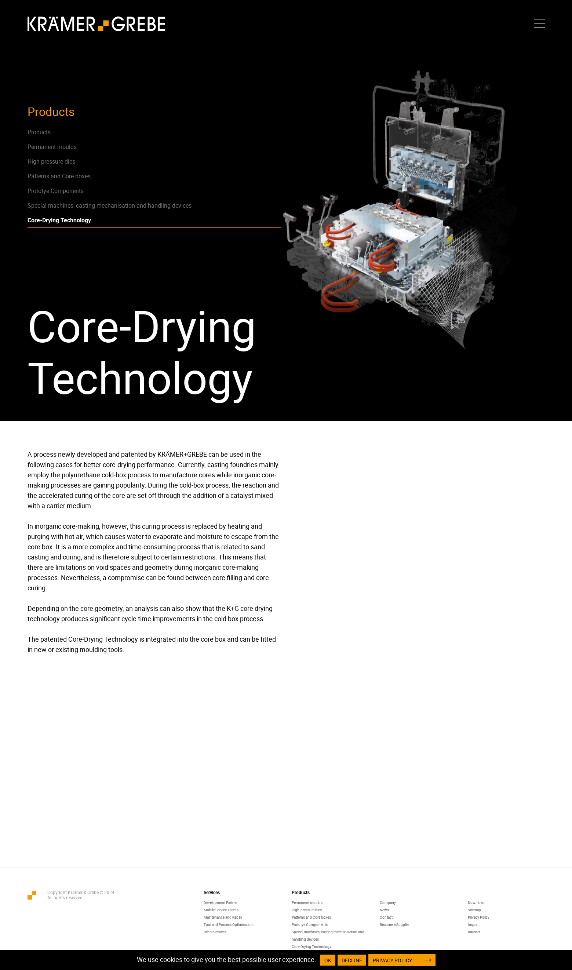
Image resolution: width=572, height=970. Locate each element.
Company (388, 902)
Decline (352, 960)
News (384, 909)
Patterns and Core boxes (59, 176)
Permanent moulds (52, 147)
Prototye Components (56, 191)
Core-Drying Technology (59, 220)
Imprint (474, 924)
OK (327, 960)
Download (476, 902)
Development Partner (220, 902)
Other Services (215, 931)
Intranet (474, 931)
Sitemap (474, 909)
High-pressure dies (51, 161)
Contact (386, 917)
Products (39, 132)
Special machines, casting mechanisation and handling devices (110, 205)
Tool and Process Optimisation (228, 924)
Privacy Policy (478, 917)
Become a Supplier (394, 924)
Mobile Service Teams (221, 909)
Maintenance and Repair (223, 917)
